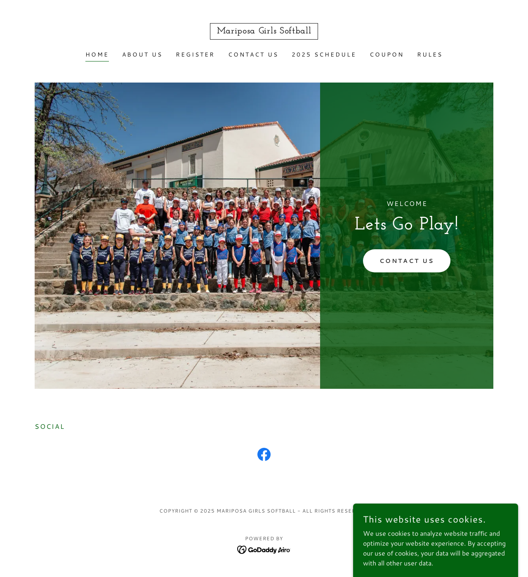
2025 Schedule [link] (324, 54)
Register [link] (195, 54)
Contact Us (407, 261)
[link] (264, 30)
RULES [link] (430, 54)
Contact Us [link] (253, 54)
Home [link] (97, 54)
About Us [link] (142, 54)
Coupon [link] (387, 54)
